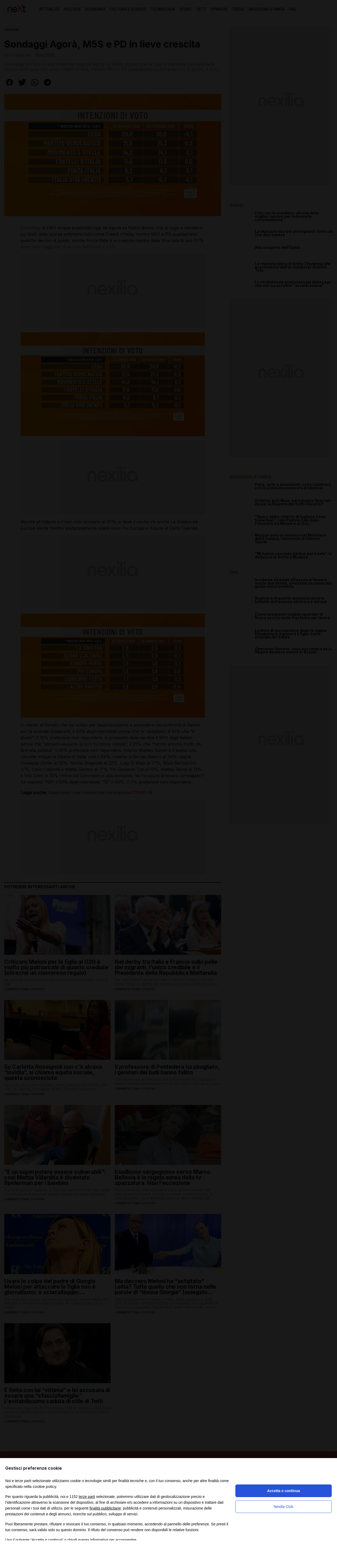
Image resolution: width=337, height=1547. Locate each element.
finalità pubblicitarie (105, 1508)
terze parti (87, 1496)
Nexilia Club (283, 1507)
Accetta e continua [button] (283, 1491)
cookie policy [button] (44, 1486)
